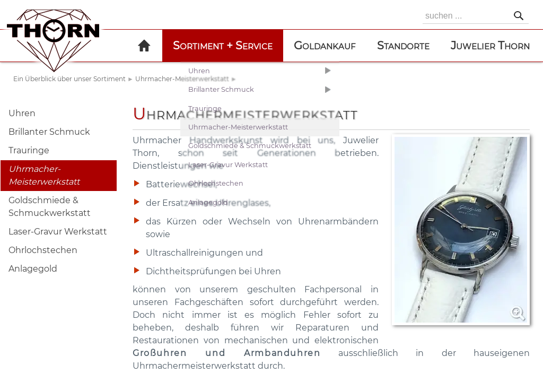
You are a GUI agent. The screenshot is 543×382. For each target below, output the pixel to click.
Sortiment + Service (223, 45)
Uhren (22, 113)
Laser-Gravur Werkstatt (57, 232)
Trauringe (28, 150)
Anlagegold (32, 269)
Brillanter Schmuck (49, 132)
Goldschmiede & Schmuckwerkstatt (49, 206)
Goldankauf (325, 45)
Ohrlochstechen (42, 250)
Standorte (403, 45)
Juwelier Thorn (490, 45)
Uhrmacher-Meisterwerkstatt (182, 79)
